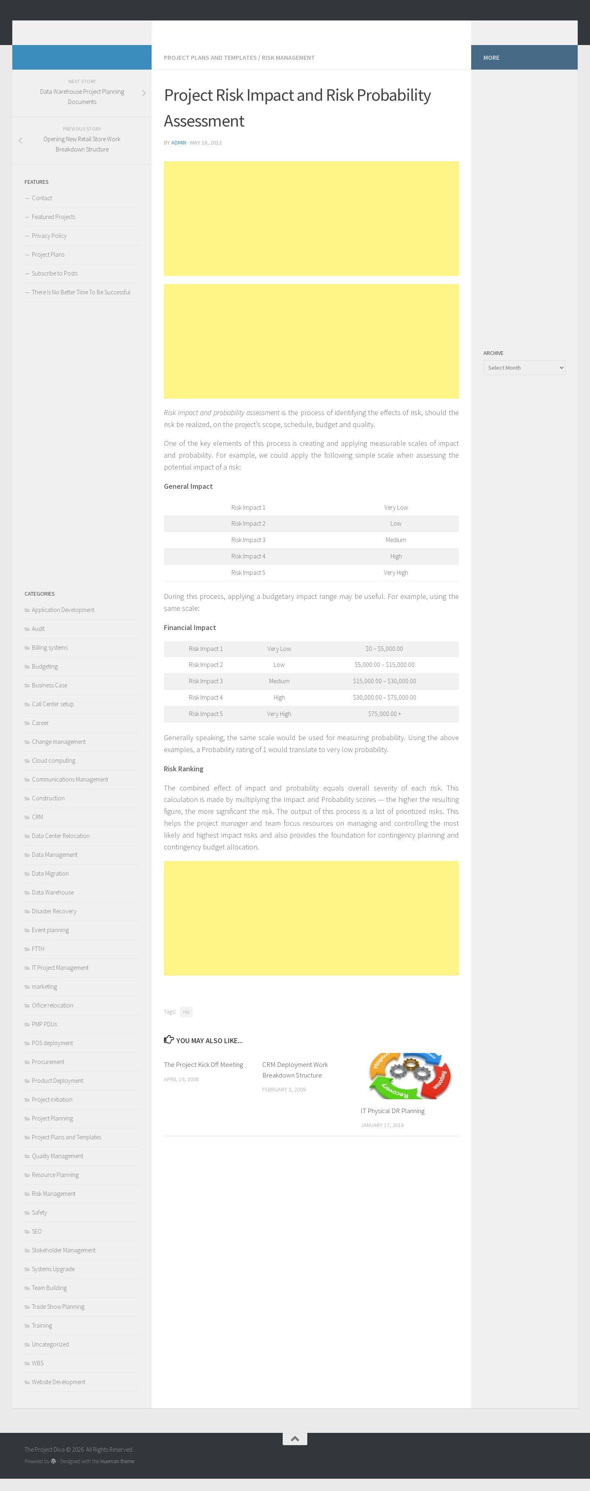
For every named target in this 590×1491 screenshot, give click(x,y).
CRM (37, 829)
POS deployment (52, 1055)
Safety (39, 1225)
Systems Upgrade (53, 1281)
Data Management (54, 867)
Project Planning (52, 1130)
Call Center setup (53, 716)
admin (178, 154)
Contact (42, 210)
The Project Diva (84, 28)
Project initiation (52, 1112)
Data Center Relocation (61, 848)
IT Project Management (60, 980)
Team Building (49, 1300)
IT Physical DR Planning (392, 1122)
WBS (37, 1375)
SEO (37, 1243)
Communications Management (70, 791)
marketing (44, 999)
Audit (38, 641)
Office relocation (52, 1017)
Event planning (50, 942)
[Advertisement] (311, 231)
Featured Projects (53, 229)
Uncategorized (50, 1356)
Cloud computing (53, 773)
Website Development (58, 1394)
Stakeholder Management (63, 1262)
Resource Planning (55, 1187)
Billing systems (50, 660)
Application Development (63, 622)
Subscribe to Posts (54, 285)
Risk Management (288, 70)
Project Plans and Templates (210, 70)
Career (40, 735)
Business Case (49, 697)
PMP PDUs (44, 1036)
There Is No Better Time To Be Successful (81, 304)
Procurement (48, 1074)
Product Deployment (57, 1093)
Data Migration (50, 886)
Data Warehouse (53, 904)
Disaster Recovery (54, 923)
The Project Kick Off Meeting (203, 1076)
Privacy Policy (49, 248)
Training (42, 1338)
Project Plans (48, 267)
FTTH (38, 961)
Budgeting (45, 678)
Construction (48, 810)
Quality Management (57, 1168)
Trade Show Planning (58, 1319)
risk (186, 1024)
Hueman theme (117, 1473)
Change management (59, 754)
